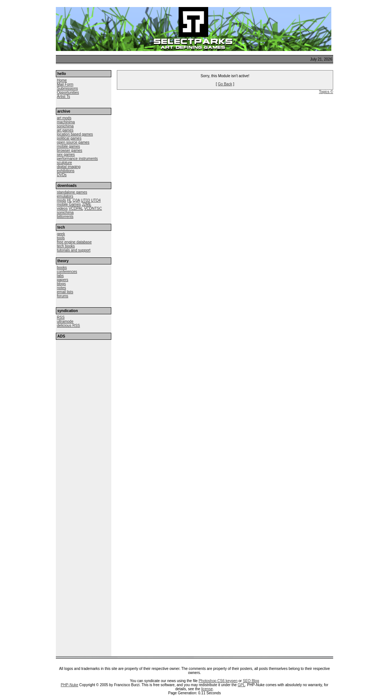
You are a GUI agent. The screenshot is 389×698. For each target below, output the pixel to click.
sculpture (64, 163)
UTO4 (96, 200)
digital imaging (69, 167)
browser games (69, 150)
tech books (66, 246)
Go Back (225, 84)
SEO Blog (251, 681)
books (62, 268)
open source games (73, 142)
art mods (64, 118)
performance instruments (77, 159)
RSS (61, 317)
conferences (67, 272)
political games (69, 138)
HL (69, 200)
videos (62, 208)
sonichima (65, 126)
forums (62, 296)
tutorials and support (74, 250)
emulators (65, 196)
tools (61, 238)
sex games (66, 155)
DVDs (62, 175)
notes (61, 288)
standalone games (72, 192)
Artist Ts (63, 97)
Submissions (67, 88)
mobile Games (69, 204)
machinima (66, 122)
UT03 (85, 200)
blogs (61, 284)
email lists (65, 292)
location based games (75, 134)
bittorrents (65, 217)
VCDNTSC (93, 208)
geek (61, 234)
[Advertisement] (83, 385)
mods (61, 200)
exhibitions (65, 171)
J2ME (86, 204)
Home (62, 80)
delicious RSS (68, 326)
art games (65, 130)
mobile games (68, 146)
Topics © (326, 92)
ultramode (65, 321)
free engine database (74, 242)
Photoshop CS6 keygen (218, 681)
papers (62, 280)
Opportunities (68, 92)
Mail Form (65, 84)
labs (60, 276)
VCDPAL (76, 208)
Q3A (76, 200)
